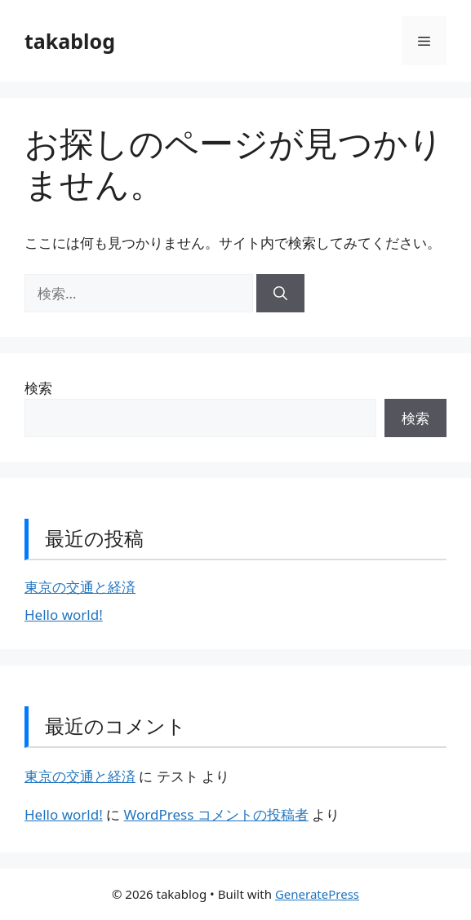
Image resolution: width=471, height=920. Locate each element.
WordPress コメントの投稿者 (216, 814)
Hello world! (63, 614)
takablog (69, 41)
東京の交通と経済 (80, 586)
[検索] (280, 293)
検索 (38, 387)
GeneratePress (317, 894)
